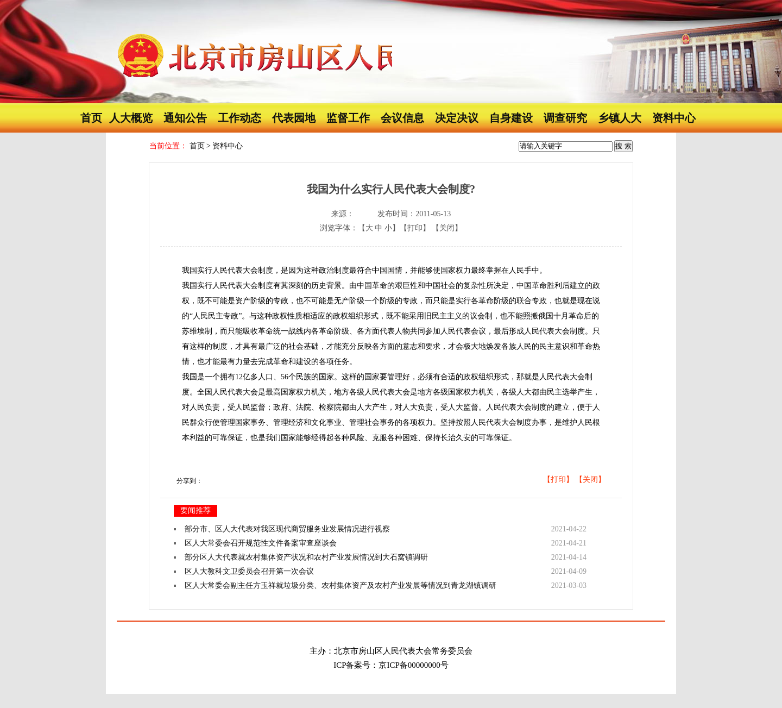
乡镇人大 (619, 118)
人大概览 (131, 118)
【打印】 (415, 228)
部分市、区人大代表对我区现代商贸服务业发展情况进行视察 (287, 529)
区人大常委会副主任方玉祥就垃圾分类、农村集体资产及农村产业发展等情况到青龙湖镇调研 (340, 585)
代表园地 (294, 118)
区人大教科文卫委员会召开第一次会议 (249, 571)
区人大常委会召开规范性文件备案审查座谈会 (261, 543)
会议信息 (402, 118)
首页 (91, 118)
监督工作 (348, 118)
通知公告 (185, 118)
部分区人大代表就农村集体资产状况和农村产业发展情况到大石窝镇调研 (306, 557)
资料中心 (674, 118)
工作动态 (239, 118)
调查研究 (565, 118)
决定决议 (456, 118)
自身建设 (511, 118)
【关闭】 (447, 228)
